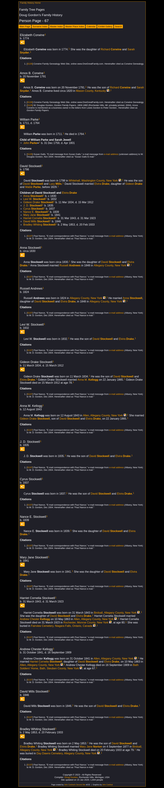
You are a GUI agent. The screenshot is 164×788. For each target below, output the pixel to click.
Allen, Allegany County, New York (103, 415)
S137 (29, 236)
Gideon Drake (38, 202)
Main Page (25, 26)
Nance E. (35, 211)
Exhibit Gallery (105, 26)
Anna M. (88, 379)
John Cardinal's (70, 785)
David (33, 183)
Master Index (56, 26)
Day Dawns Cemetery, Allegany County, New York (66, 753)
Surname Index (40, 26)
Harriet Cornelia (39, 218)
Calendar (91, 26)
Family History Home (30, 3)
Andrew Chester (35, 619)
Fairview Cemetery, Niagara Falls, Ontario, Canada (61, 625)
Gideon (134, 183)
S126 (29, 105)
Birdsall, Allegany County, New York (115, 612)
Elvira (102, 183)
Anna (33, 195)
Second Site (80, 785)
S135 (29, 154)
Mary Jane (36, 215)
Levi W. (34, 199)
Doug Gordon (71, 777)
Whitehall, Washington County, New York (93, 180)
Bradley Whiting (39, 224)
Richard (111, 49)
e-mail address (111, 154)
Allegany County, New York (110, 265)
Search (118, 26)
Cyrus (33, 208)
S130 (29, 63)
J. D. (32, 205)
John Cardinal (107, 785)
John (30, 142)
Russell (69, 265)
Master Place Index (74, 26)
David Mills (36, 221)
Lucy (55, 183)
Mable (33, 187)
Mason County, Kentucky (91, 90)
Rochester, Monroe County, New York (85, 622)
